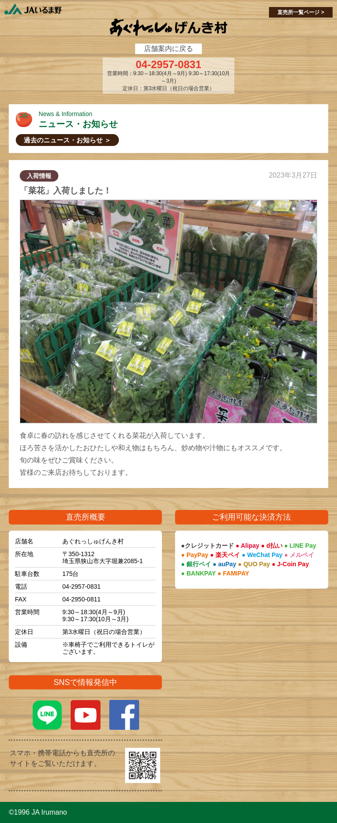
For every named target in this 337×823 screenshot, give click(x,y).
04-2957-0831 (168, 64)
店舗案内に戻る (168, 48)
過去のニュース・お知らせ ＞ (67, 140)
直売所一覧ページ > (300, 12)
